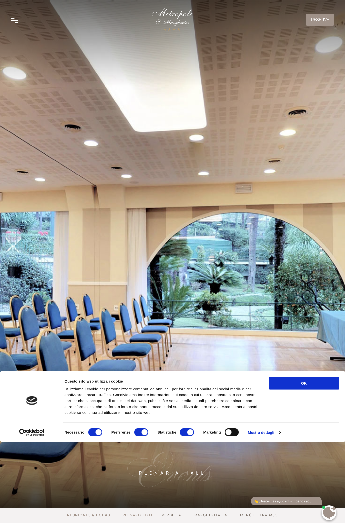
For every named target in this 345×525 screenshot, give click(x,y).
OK (304, 466)
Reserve (315, 24)
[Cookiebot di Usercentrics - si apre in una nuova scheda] (31, 515)
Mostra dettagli (261, 515)
